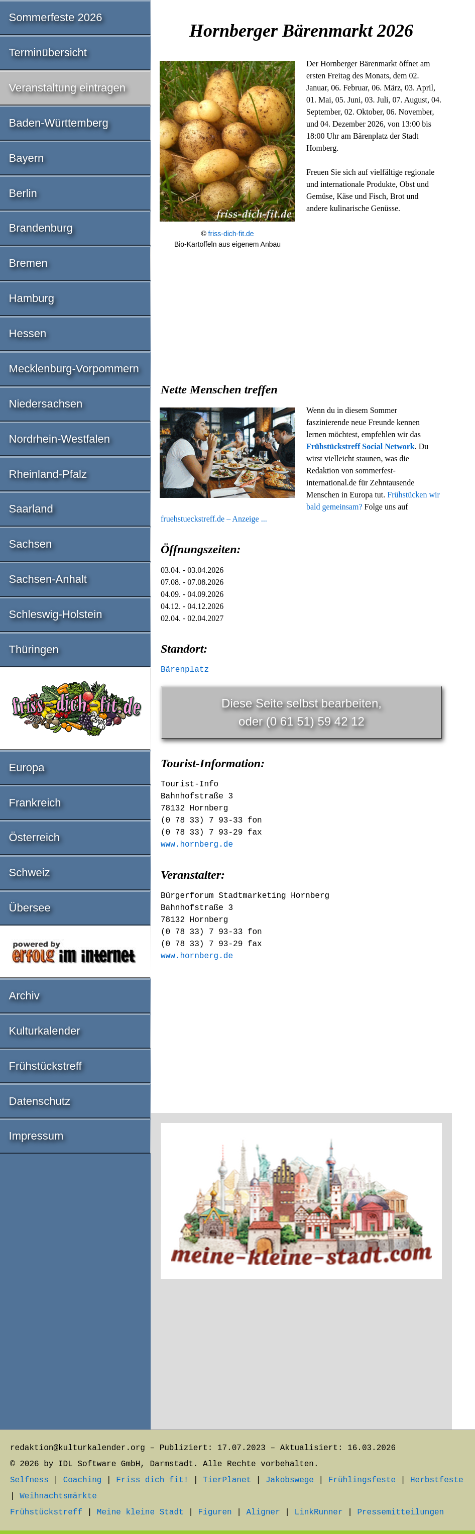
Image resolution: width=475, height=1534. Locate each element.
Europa (27, 767)
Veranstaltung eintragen (67, 87)
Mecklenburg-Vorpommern (74, 368)
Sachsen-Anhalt (48, 579)
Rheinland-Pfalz (48, 474)
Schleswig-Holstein (55, 614)
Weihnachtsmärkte (58, 1496)
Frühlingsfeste (362, 1480)
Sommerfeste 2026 (55, 17)
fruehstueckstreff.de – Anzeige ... (214, 519)
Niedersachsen (46, 403)
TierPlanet (227, 1480)
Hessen (28, 333)
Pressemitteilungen (400, 1512)
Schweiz (29, 872)
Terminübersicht (48, 52)
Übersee (30, 907)
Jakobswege (290, 1480)
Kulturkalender (44, 1031)
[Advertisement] (301, 333)
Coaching (82, 1480)
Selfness (29, 1480)
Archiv (24, 995)
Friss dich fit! (152, 1480)
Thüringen (34, 649)
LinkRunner (319, 1512)
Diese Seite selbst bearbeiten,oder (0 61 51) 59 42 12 (301, 712)
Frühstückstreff (45, 1066)
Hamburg (31, 298)
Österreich (34, 837)
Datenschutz (39, 1101)
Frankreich (35, 802)
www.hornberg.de (197, 844)
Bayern (26, 158)
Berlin (23, 193)
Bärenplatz (185, 669)
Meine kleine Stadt (140, 1512)
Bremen (28, 263)
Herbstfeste (436, 1480)
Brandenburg (41, 228)
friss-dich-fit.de (231, 234)
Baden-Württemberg (58, 123)
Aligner (263, 1512)
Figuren (214, 1512)
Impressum (36, 1136)
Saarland (31, 508)
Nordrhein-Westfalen (59, 439)
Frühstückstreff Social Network (360, 446)
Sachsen (30, 544)
